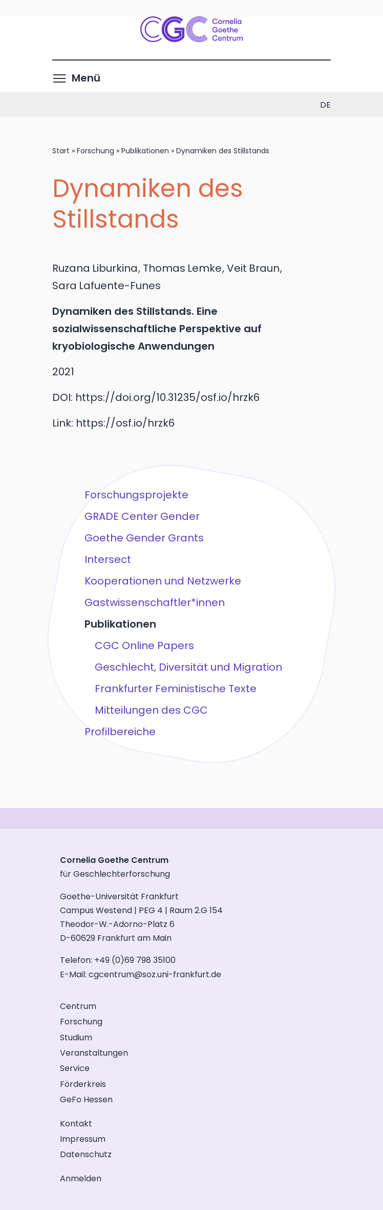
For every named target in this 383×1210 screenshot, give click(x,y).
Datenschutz (86, 1154)
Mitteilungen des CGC (151, 710)
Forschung (95, 151)
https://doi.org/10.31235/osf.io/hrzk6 (167, 397)
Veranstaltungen (94, 1053)
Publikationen (145, 151)
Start (61, 151)
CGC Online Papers (144, 645)
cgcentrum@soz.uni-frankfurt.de (155, 974)
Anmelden (80, 1178)
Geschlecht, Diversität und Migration (188, 667)
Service (75, 1068)
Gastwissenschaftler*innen (154, 602)
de (325, 105)
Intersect (107, 559)
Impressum (82, 1139)
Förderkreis (83, 1084)
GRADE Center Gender (142, 516)
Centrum (78, 1006)
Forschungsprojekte (136, 495)
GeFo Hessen (86, 1099)
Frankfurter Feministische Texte (176, 688)
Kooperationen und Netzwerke (162, 581)
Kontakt (76, 1124)
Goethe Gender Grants (144, 538)
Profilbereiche (120, 731)
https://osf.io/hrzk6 (125, 423)
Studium (76, 1037)
